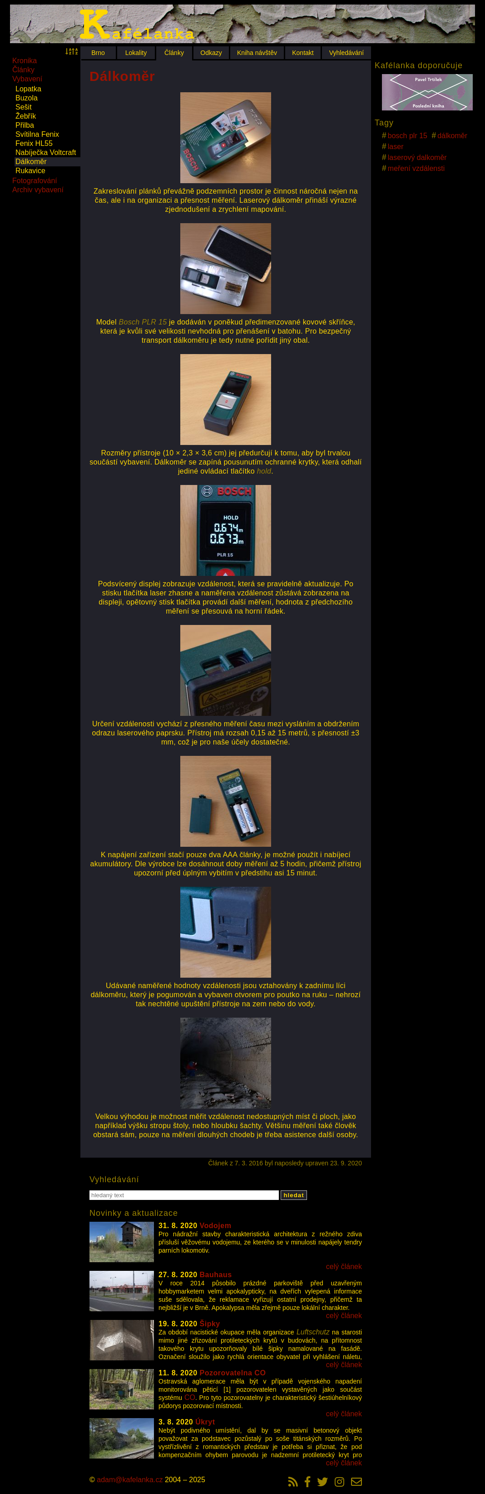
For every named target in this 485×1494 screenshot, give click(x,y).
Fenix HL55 (34, 143)
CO (189, 1397)
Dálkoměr (30, 161)
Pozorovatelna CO (233, 1373)
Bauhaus (216, 1275)
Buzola (26, 98)
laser (396, 146)
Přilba (24, 125)
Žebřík (25, 116)
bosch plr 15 (407, 136)
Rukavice (30, 171)
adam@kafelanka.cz (130, 1480)
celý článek (344, 1266)
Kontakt (302, 52)
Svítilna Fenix (37, 134)
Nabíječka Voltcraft (45, 152)
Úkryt (205, 1422)
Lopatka (28, 89)
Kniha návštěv (257, 52)
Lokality (136, 52)
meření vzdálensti (416, 168)
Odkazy (211, 52)
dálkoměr (452, 136)
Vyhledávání (346, 52)
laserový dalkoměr (417, 157)
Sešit (23, 107)
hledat (293, 1195)
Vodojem (216, 1225)
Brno (98, 52)
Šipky (210, 1324)
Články (174, 52)
